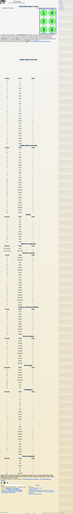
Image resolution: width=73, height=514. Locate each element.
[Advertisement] (28, 50)
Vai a (11, 491)
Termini (6, 512)
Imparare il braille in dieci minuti (41, 41)
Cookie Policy (2, 512)
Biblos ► (61, 2)
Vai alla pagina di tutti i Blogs (8, 492)
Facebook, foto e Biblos (10, 488)
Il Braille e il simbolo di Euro (11, 490)
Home (60, 1)
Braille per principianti (33, 489)
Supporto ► (62, 9)
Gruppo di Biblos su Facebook (30, 479)
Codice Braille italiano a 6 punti (34, 488)
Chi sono (61, 4)
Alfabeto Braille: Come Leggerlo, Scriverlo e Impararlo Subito (40, 490)
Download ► (62, 7)
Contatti (61, 5)
